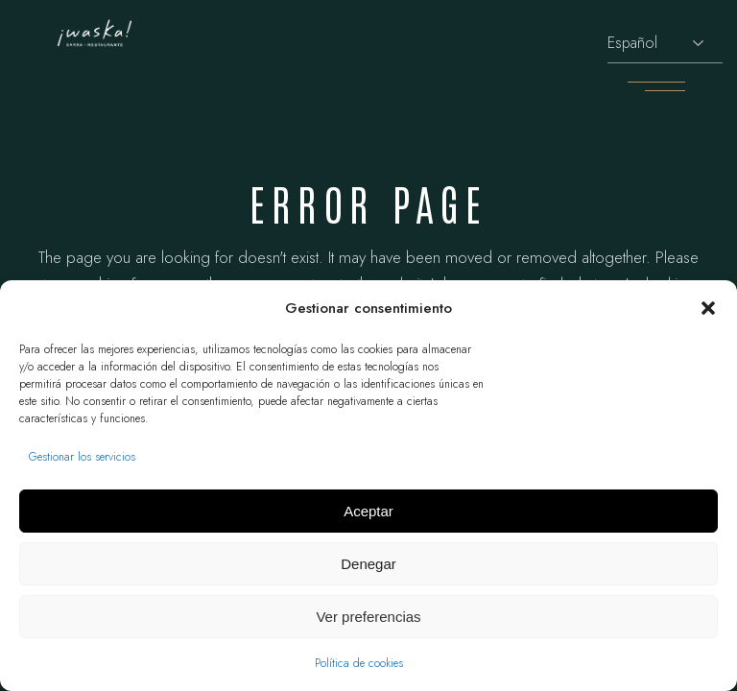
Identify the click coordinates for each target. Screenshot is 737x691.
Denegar (368, 564)
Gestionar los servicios (82, 456)
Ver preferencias (368, 616)
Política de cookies (359, 663)
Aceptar (368, 511)
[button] (708, 308)
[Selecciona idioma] (665, 43)
